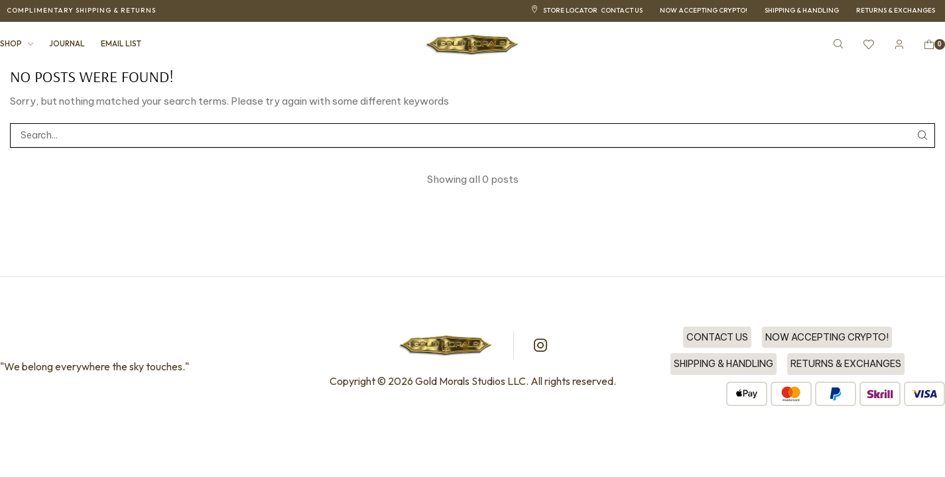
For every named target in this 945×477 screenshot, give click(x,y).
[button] (81, 10)
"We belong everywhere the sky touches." (94, 366)
